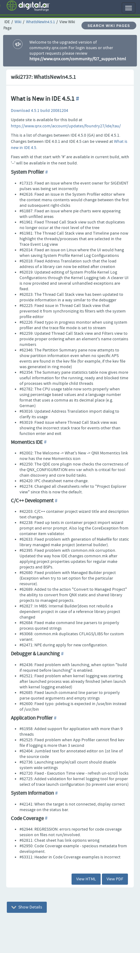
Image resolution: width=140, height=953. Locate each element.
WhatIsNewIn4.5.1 (40, 22)
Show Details (26, 907)
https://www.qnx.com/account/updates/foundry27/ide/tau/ (66, 126)
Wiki (18, 22)
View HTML (86, 879)
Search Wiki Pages (109, 26)
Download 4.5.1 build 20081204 (39, 110)
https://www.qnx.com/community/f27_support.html (77, 59)
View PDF (115, 879)
